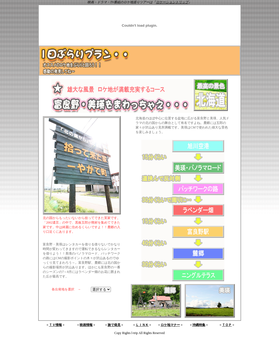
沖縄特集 (198, 325)
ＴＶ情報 (55, 325)
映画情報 (86, 325)
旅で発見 (114, 325)
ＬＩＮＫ (142, 325)
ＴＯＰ (227, 325)
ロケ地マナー (170, 325)
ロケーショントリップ (172, 2)
